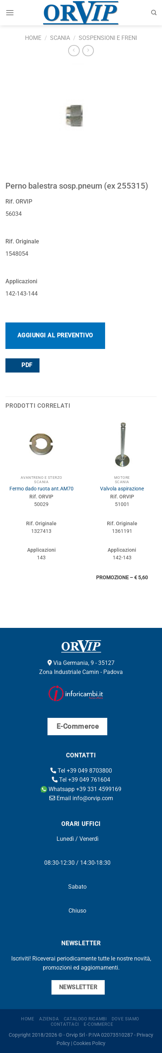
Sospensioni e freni (108, 37)
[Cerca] (154, 13)
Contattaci (65, 1024)
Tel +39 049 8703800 (81, 770)
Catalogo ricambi (85, 1018)
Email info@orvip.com (81, 798)
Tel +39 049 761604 (81, 779)
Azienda (49, 1018)
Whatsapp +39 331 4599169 (81, 789)
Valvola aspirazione (122, 488)
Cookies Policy (89, 1043)
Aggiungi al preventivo (55, 335)
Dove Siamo (125, 1018)
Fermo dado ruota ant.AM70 (41, 488)
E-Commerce (98, 1024)
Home (33, 37)
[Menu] (9, 12)
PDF (22, 365)
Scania (60, 37)
